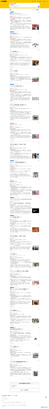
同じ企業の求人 (12, 140)
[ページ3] (25, 379)
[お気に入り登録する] (38, 12)
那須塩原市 (9, 402)
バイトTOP (3, 402)
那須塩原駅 (13, 402)
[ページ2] (23, 379)
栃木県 (6, 402)
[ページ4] (27, 379)
